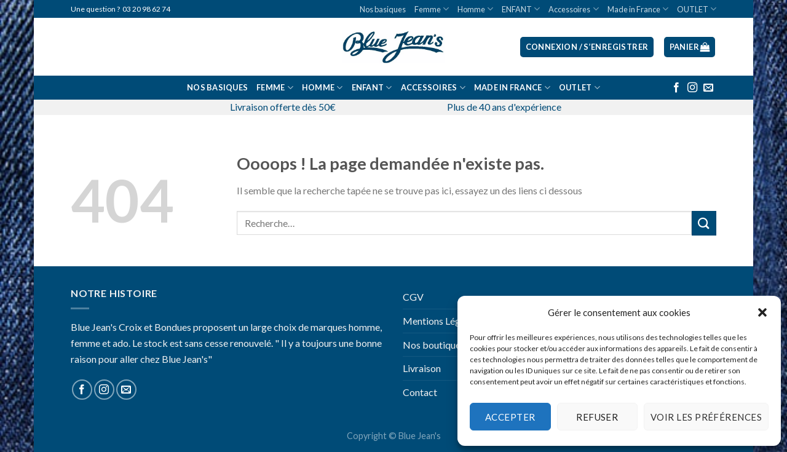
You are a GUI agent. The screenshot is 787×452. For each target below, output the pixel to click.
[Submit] (704, 223)
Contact (420, 392)
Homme (475, 9)
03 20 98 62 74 (146, 9)
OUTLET (696, 9)
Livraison (422, 368)
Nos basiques (383, 9)
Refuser (597, 416)
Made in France (637, 9)
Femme (431, 9)
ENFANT (521, 9)
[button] (762, 312)
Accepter (510, 416)
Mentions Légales (440, 321)
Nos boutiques (434, 345)
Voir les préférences (706, 416)
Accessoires (573, 9)
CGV (413, 297)
